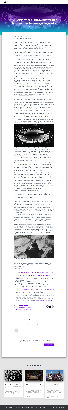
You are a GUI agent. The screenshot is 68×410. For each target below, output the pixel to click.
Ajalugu (42, 1)
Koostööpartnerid (48, 1)
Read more (13, 394)
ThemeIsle (62, 407)
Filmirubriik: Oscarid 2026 (11, 384)
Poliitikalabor (36, 1)
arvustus (18, 310)
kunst (18, 314)
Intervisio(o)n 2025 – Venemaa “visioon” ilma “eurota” (54, 385)
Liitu (58, 1)
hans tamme (29, 312)
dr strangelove (23, 310)
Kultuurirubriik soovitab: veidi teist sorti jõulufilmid (33, 385)
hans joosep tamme (23, 312)
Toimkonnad (31, 1)
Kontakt (54, 1)
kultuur (15, 314)
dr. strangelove (29, 310)
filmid (17, 312)
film (15, 312)
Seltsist (25, 1)
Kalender (62, 1)
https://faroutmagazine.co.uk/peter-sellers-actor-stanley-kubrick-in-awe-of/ (35, 305)
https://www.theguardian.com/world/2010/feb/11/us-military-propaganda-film (35, 297)
